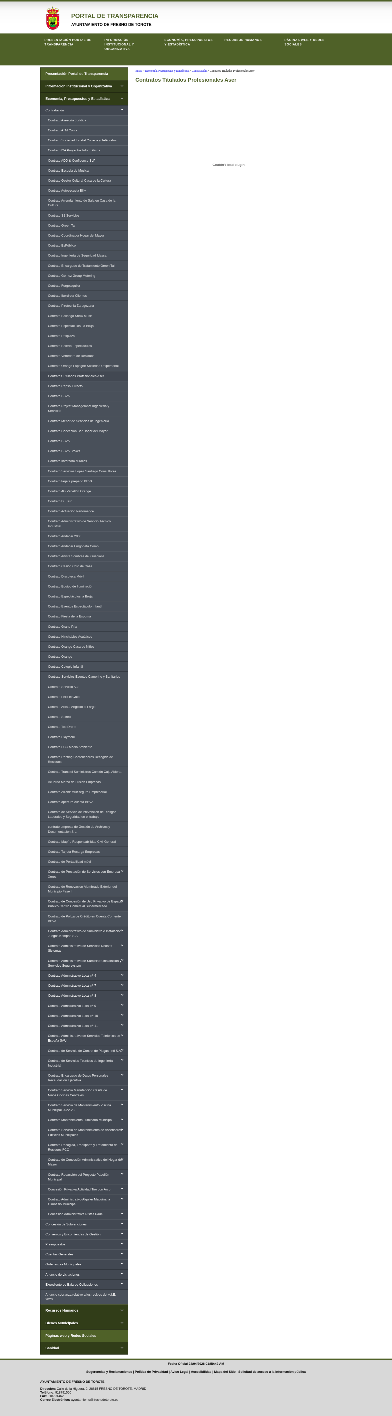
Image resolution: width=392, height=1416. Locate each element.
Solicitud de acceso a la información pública (272, 1372)
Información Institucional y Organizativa (119, 44)
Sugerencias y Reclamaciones (109, 1372)
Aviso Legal (179, 1372)
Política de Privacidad (151, 1372)
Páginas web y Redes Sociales (304, 42)
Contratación (199, 70)
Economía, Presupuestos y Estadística (188, 42)
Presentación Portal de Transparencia (68, 42)
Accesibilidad (201, 1372)
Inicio (139, 70)
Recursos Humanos (243, 40)
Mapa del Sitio (225, 1372)
